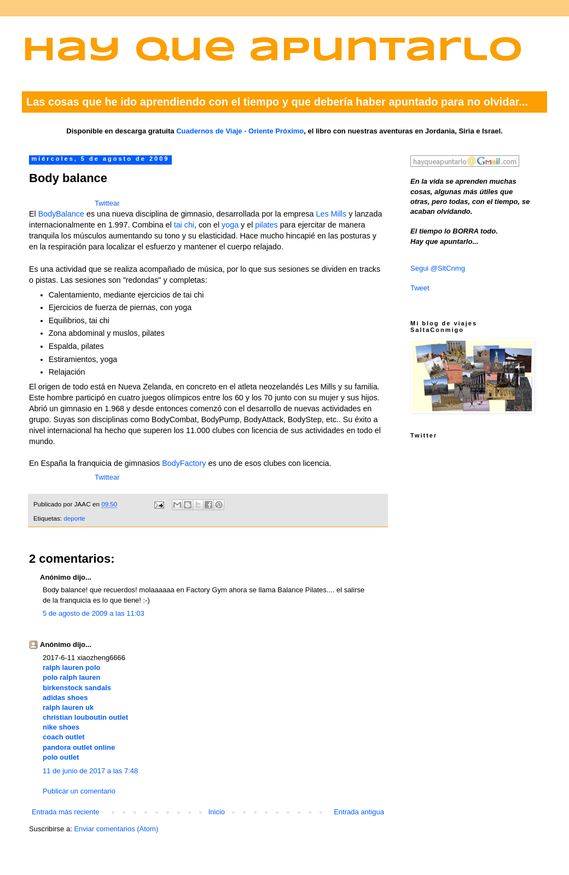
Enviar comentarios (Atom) (116, 829)
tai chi (184, 224)
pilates (266, 224)
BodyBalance (61, 213)
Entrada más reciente (66, 812)
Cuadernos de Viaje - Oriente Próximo (240, 131)
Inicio (216, 812)
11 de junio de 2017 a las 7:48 (90, 771)
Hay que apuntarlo (272, 51)
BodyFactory (184, 463)
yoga (230, 224)
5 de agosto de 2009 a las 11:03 (93, 613)
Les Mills (331, 213)
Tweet (419, 288)
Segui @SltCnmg (437, 268)
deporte (74, 518)
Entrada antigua (359, 812)
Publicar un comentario (79, 791)
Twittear (107, 203)
